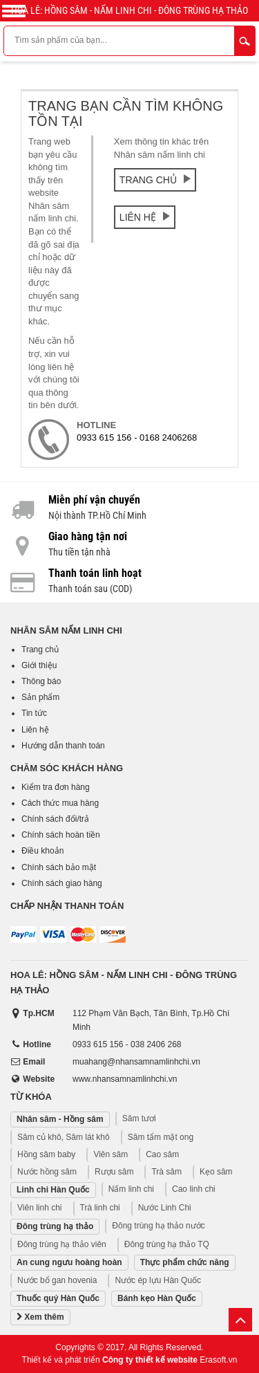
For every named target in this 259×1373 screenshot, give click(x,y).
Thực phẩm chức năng (184, 1262)
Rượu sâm (114, 1172)
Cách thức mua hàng (60, 803)
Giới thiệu (39, 665)
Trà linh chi (100, 1208)
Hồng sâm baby (46, 1154)
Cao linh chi (193, 1189)
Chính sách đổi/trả (55, 819)
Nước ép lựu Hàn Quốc (158, 1280)
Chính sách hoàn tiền (60, 835)
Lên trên (240, 1319)
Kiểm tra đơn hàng (55, 787)
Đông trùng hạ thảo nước (158, 1226)
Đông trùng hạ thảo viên (61, 1244)
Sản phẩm (40, 697)
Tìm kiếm (244, 40)
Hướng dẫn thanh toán (63, 745)
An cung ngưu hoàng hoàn (69, 1262)
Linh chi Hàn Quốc (53, 1190)
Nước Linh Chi (164, 1208)
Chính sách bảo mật (58, 867)
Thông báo (41, 681)
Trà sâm (166, 1172)
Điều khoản (42, 851)
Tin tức (34, 713)
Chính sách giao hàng (61, 883)
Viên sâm (110, 1154)
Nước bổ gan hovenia (57, 1280)
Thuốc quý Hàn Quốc (58, 1298)
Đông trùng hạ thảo (55, 1226)
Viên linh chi (39, 1208)
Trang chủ (155, 179)
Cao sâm (162, 1154)
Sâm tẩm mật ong (160, 1137)
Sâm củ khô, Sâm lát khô (63, 1137)
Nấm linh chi (131, 1189)
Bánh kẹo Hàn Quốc (156, 1298)
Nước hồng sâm (47, 1172)
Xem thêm (40, 1317)
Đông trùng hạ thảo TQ (166, 1244)
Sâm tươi (139, 1118)
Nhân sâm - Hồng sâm (60, 1119)
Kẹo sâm (216, 1172)
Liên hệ (144, 217)
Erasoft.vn (218, 1360)
